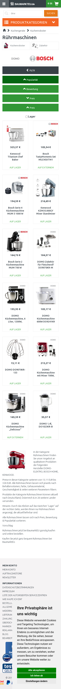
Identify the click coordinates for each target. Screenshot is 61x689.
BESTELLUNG (8, 603)
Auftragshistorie (12, 573)
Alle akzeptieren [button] (36, 670)
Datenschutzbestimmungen (18, 587)
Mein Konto (9, 569)
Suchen (51, 13)
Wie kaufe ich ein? (12, 599)
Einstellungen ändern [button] (36, 681)
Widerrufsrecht (11, 611)
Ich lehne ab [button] (36, 675)
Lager (31, 116)
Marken (6, 626)
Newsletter (9, 577)
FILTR (30, 70)
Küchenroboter (38, 30)
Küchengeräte (18, 30)
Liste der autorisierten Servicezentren (24, 595)
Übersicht (8, 622)
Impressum (8, 591)
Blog (5, 634)
